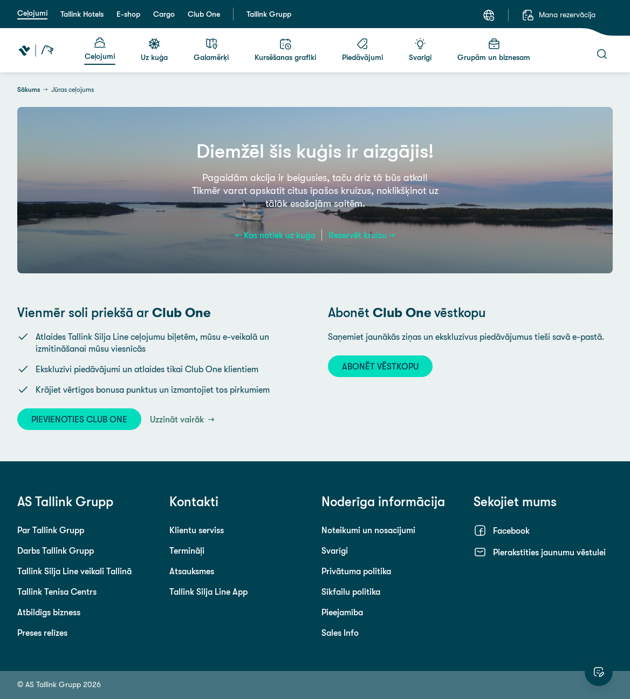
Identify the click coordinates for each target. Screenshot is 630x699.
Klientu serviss (196, 530)
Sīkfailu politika (350, 591)
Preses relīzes (42, 632)
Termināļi (186, 550)
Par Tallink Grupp (50, 530)
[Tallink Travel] (35, 50)
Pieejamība (342, 612)
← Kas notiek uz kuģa (275, 235)
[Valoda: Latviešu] (488, 15)
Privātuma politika (356, 571)
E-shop (128, 14)
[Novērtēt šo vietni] (599, 672)
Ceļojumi (32, 13)
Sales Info (340, 632)
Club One (204, 14)
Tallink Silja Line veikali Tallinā (74, 571)
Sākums (28, 89)
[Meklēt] (602, 54)
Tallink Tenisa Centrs (57, 591)
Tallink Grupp (268, 14)
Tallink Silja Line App (208, 591)
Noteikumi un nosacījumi (368, 530)
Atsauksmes (191, 571)
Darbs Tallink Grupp (55, 550)
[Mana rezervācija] (558, 15)
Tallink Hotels (82, 14)
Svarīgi (334, 550)
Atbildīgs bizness (48, 612)
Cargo (164, 14)
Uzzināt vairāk (178, 419)
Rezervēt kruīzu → (361, 235)
